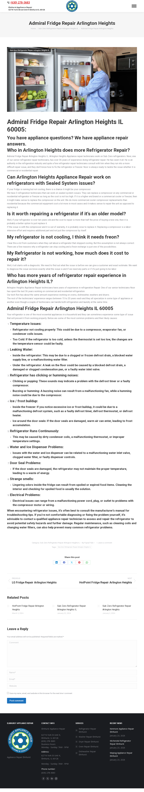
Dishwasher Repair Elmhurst (87, 753)
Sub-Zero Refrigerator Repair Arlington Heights (117, 608)
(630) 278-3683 (20, 2)
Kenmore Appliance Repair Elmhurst (122, 730)
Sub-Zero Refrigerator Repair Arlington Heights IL (30, 50)
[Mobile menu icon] (134, 6)
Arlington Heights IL (28, 281)
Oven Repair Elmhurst (88, 746)
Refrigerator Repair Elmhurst (87, 730)
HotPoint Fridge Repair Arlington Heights (28, 608)
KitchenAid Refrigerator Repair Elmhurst (120, 742)
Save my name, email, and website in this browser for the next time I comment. (41, 693)
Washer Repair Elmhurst (90, 736)
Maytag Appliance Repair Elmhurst (121, 754)
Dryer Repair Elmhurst (89, 741)
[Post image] (8, 606)
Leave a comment (105, 543)
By (88, 543)
